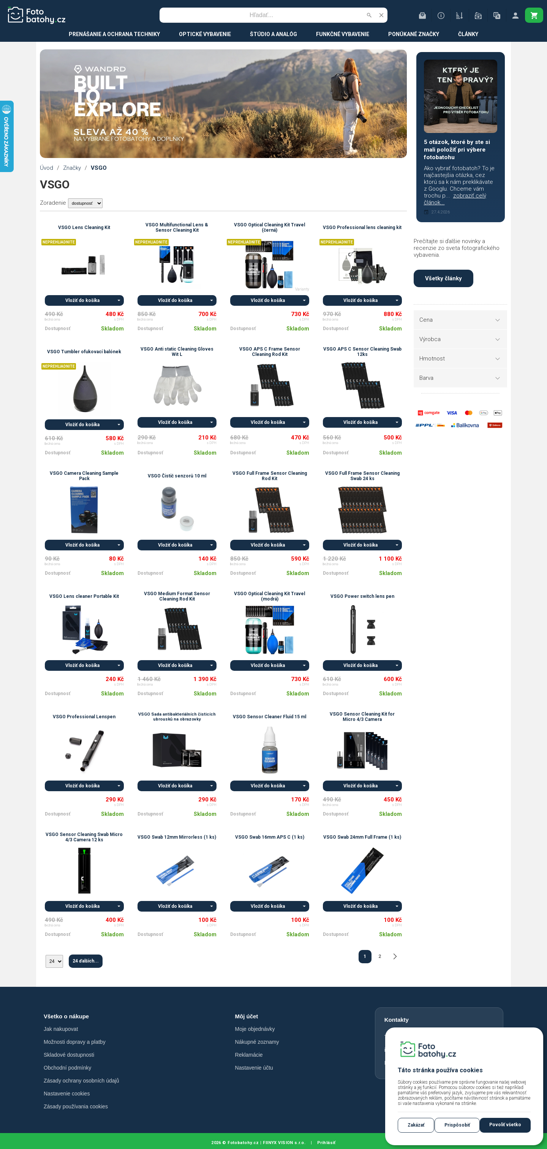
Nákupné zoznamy (257, 1042)
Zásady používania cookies (76, 1106)
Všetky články (443, 278)
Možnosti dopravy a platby (75, 1042)
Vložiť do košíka (82, 300)
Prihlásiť (326, 1142)
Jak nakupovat (61, 1029)
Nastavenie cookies (67, 1094)
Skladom (112, 329)
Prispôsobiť (457, 1125)
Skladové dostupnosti (69, 1055)
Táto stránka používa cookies (440, 1070)
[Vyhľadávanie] (261, 15)
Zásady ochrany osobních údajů (81, 1081)
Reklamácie (249, 1055)
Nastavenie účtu (254, 1068)
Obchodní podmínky (67, 1068)
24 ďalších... (86, 961)
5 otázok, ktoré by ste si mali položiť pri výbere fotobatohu (457, 150)
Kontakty (396, 1019)
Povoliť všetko (505, 1124)
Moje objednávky (255, 1029)
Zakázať (416, 1125)
